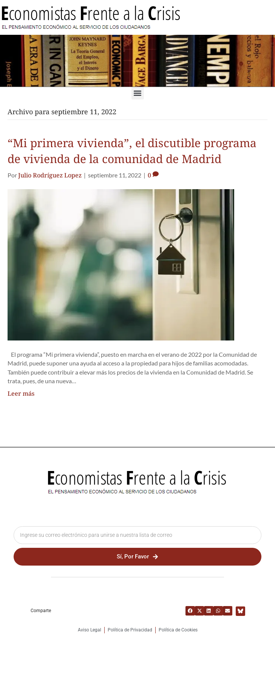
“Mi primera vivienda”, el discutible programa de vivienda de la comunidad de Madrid (132, 150)
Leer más (21, 393)
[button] (137, 93)
